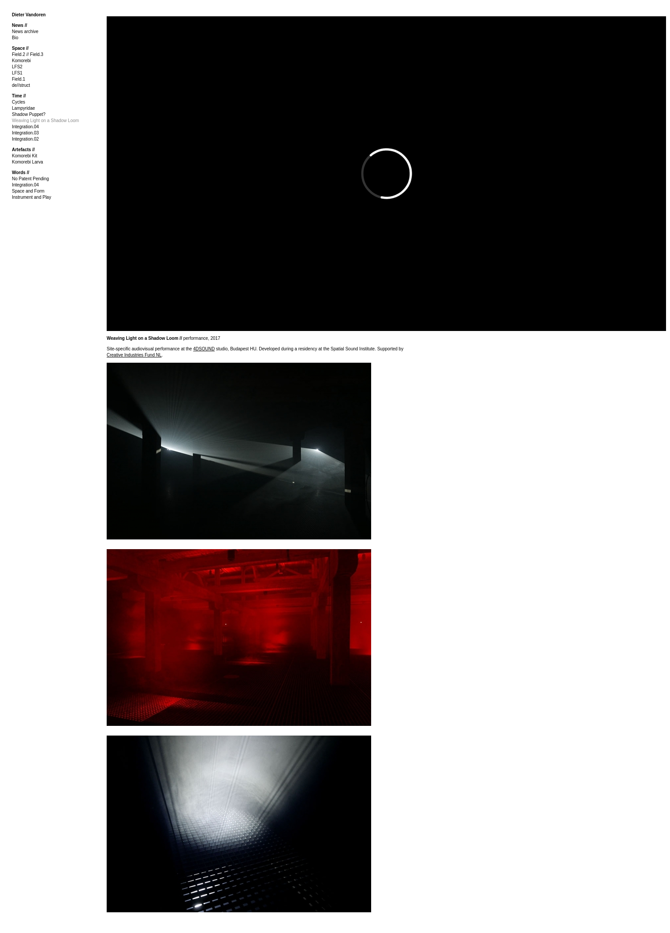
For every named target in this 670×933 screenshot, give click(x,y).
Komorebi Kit (24, 155)
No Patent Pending (30, 178)
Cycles (18, 102)
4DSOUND (204, 348)
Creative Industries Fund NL (134, 355)
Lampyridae (23, 108)
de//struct (21, 85)
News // (19, 25)
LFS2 (17, 66)
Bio (15, 37)
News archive (25, 31)
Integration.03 (25, 132)
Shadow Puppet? (28, 114)
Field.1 (18, 79)
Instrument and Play (31, 197)
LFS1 (17, 73)
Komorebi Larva (27, 162)
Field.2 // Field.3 (27, 54)
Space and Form (28, 191)
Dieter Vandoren (29, 14)
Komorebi (21, 60)
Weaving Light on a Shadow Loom (45, 120)
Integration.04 (25, 126)
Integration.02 (25, 139)
